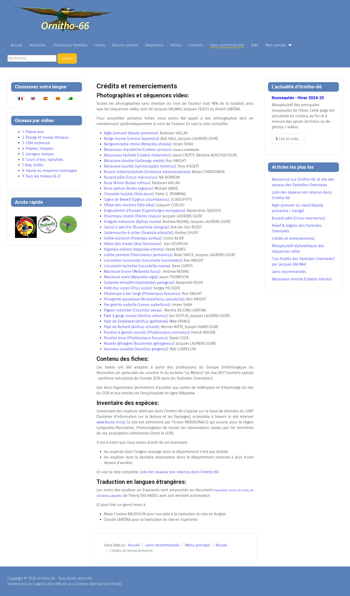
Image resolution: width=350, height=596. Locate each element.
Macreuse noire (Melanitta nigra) (131, 277)
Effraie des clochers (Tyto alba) (129, 205)
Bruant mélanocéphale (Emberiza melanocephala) (147, 172)
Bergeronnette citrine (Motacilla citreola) (137, 144)
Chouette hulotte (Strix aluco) (129, 194)
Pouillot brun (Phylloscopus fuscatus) (136, 338)
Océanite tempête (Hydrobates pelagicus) (139, 282)
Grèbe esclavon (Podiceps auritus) (132, 238)
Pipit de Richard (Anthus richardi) (131, 327)
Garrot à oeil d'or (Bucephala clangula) (136, 227)
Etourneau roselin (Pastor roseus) (132, 216)
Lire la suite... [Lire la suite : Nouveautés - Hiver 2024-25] (288, 139)
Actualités (37, 45)
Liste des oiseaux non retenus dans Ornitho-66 (179, 472)
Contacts (195, 45)
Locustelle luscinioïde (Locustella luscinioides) (143, 260)
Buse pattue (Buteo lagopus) (128, 188)
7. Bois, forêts (32, 165)
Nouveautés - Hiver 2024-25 (298, 98)
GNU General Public (105, 584)
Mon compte (275, 45)
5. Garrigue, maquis (38, 154)
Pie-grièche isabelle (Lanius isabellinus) (137, 304)
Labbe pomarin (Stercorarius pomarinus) (138, 255)
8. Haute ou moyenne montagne (49, 170)
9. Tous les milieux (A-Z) (41, 176)
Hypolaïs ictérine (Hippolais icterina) (134, 249)
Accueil (16, 45)
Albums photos (125, 45)
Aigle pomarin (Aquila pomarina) (131, 133)
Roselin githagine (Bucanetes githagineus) (139, 343)
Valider (67, 58)
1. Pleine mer (33, 132)
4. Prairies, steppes (37, 148)
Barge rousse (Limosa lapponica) (131, 138)
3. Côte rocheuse (36, 143)
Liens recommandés (227, 45)
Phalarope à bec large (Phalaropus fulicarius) (142, 293)
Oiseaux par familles (70, 45)
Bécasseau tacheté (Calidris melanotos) (137, 155)
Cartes (99, 45)
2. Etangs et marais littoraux (45, 137)
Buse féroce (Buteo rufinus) (127, 183)
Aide (254, 45)
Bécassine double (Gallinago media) (134, 161)
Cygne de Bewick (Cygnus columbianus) (136, 199)
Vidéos (175, 45)
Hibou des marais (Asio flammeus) (132, 244)
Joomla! (13, 584)
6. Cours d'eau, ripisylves (42, 159)
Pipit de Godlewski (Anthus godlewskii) (136, 321)
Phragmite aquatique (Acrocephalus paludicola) (144, 299)
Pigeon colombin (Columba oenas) (133, 310)
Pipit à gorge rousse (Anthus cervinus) (135, 316)
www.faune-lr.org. (111, 422)
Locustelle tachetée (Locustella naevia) (137, 266)
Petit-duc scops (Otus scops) (128, 288)
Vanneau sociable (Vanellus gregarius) (136, 349)
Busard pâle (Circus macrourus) (130, 177)
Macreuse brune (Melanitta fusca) (132, 271)
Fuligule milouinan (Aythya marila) (132, 221)
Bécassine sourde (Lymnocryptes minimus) (140, 166)
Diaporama (154, 45)
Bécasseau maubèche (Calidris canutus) (138, 149)
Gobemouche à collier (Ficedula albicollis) (138, 233)
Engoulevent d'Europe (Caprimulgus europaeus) (144, 210)
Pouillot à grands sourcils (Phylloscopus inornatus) (147, 332)
